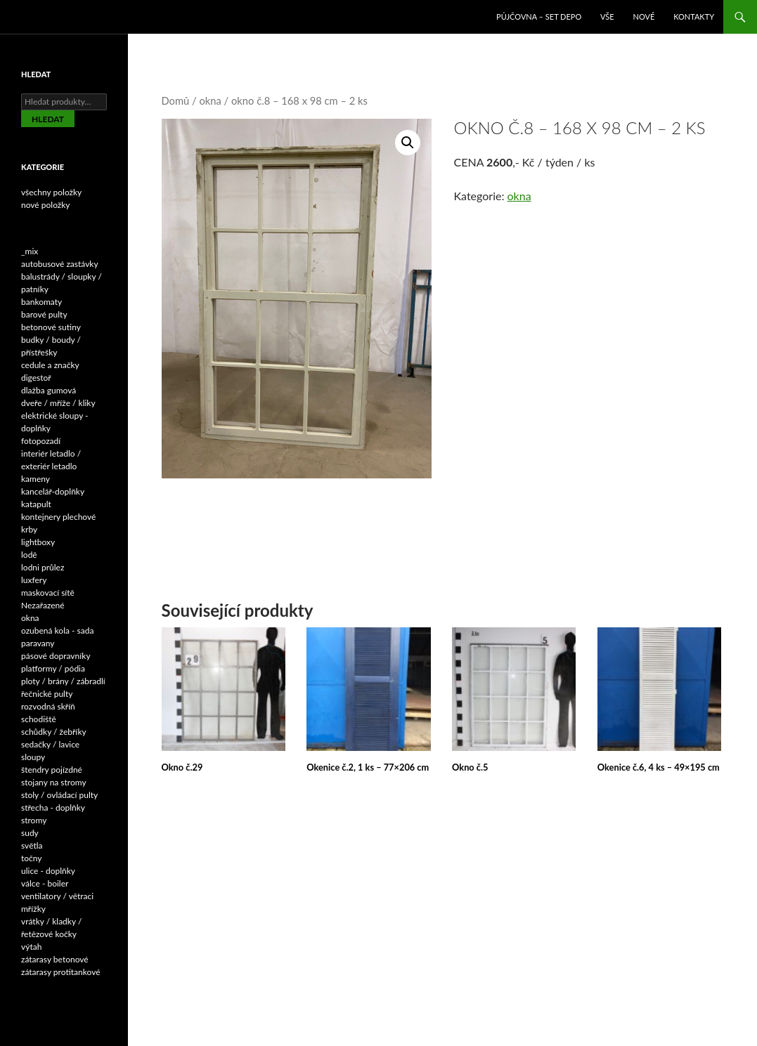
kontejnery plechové (58, 516)
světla (32, 845)
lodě (29, 554)
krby (29, 529)
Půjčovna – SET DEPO (538, 16)
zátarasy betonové (55, 959)
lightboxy (38, 542)
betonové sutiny (51, 327)
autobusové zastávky (59, 264)
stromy (33, 820)
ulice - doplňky (48, 870)
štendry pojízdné (51, 769)
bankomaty (41, 301)
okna (210, 100)
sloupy (33, 757)
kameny (35, 478)
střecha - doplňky (53, 807)
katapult (36, 504)
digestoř (36, 377)
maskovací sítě (48, 592)
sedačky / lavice (50, 744)
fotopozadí (40, 441)
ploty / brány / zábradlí (63, 681)
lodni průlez (42, 567)
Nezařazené (43, 605)
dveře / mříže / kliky (58, 403)
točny (31, 858)
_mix (29, 251)
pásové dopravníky (56, 656)
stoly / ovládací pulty (59, 795)
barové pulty (44, 314)
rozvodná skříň (48, 706)
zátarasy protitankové (61, 972)
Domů (176, 100)
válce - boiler (44, 883)
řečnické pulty (46, 693)
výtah (31, 946)
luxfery (33, 580)
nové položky (45, 205)
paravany (38, 643)
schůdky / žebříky (53, 731)
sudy (30, 833)
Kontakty (693, 16)
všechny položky (51, 192)
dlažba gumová (48, 390)
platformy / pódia (53, 668)
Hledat (48, 119)
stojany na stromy (53, 782)
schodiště (38, 719)
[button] (407, 142)
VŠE (607, 16)
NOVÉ (644, 16)
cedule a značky (50, 365)
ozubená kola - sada (57, 630)
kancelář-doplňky (52, 491)
